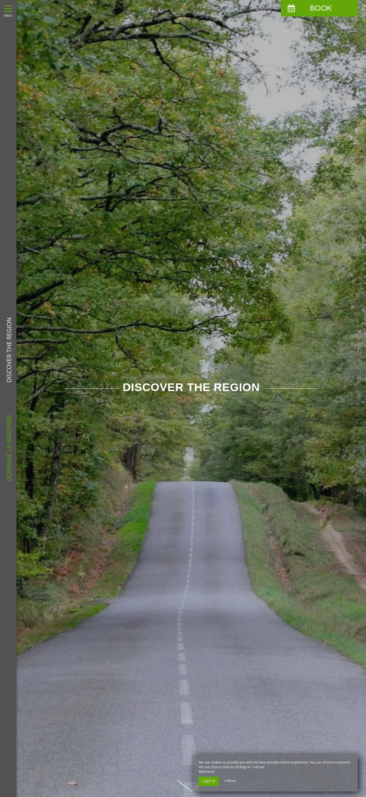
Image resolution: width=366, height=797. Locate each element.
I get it (208, 781)
